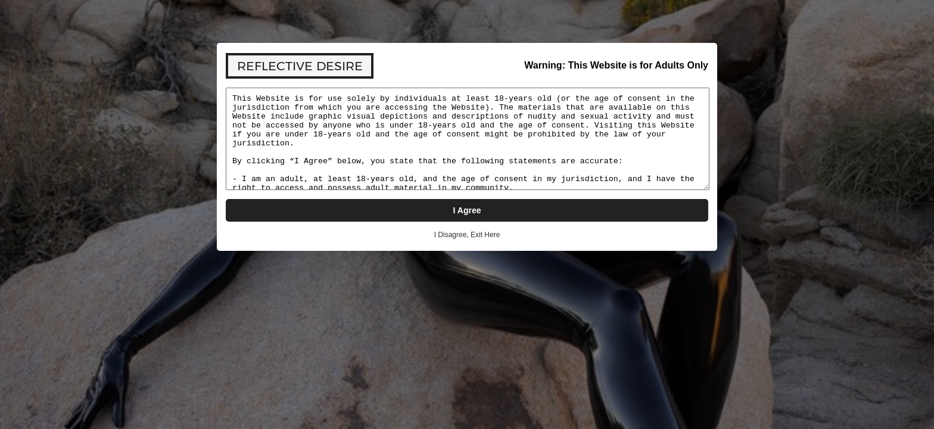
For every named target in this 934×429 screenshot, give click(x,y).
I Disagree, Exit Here (467, 235)
